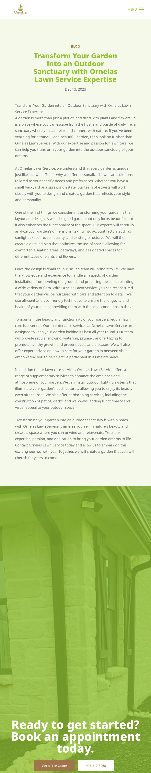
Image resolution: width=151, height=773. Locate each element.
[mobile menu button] (141, 9)
